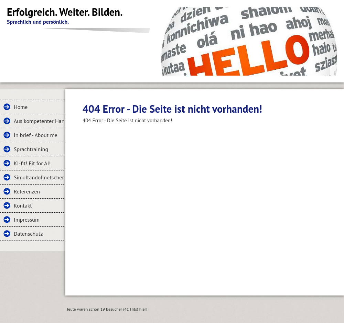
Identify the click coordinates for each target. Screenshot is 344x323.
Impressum (27, 219)
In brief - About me (35, 135)
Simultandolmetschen (39, 177)
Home (21, 106)
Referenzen (27, 191)
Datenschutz (28, 233)
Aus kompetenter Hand (39, 121)
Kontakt (23, 205)
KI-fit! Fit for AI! (32, 163)
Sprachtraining (31, 149)
